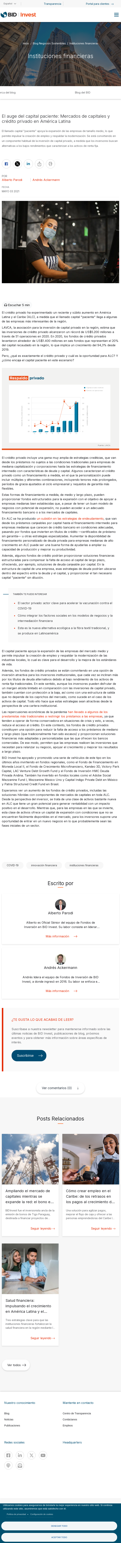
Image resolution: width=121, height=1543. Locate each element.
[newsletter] (20, 1465)
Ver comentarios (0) (57, 1088)
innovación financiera (44, 865)
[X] (31, 1455)
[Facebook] (8, 1455)
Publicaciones (12, 1425)
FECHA (5, 187)
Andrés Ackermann (46, 180)
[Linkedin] (20, 1455)
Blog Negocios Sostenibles (49, 43)
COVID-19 (13, 865)
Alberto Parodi (12, 180)
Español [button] (8, 3)
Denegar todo (59, 1526)
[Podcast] (8, 1465)
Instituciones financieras (83, 43)
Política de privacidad (16, 1514)
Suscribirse (30, 1055)
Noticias (8, 1419)
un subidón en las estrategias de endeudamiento (70, 518)
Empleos (68, 1425)
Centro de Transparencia (77, 1413)
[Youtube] (43, 1455)
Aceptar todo (59, 1537)
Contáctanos (70, 1419)
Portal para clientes (100, 3)
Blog (6, 1413)
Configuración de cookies (41, 1514)
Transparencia (52, 3)
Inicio (26, 43)
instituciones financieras (84, 865)
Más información (61, 936)
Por (4, 176)
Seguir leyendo (42, 1228)
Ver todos (16, 1365)
